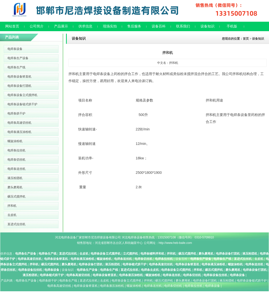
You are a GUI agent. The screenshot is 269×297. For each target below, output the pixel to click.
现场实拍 (110, 26)
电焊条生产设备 (17, 58)
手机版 (232, 26)
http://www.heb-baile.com (175, 243)
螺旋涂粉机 (14, 141)
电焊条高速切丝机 (19, 122)
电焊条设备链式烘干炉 (22, 104)
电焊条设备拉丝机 (30, 270)
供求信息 (85, 26)
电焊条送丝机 (16, 169)
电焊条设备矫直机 (19, 76)
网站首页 (12, 26)
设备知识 (207, 26)
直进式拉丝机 (16, 224)
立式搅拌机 (130, 253)
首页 (246, 38)
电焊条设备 (14, 49)
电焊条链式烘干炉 (134, 264)
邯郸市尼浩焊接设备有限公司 (101, 237)
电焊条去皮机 (150, 270)
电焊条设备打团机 (19, 86)
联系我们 (183, 26)
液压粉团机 (14, 178)
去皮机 (11, 215)
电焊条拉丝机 (16, 150)
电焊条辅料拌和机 (152, 253)
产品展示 (61, 26)
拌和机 (11, 205)
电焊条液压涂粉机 (19, 132)
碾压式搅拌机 (16, 196)
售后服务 (134, 26)
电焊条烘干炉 (16, 113)
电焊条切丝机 (16, 159)
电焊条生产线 (16, 67)
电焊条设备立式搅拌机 (22, 95)
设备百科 (159, 26)
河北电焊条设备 (65, 237)
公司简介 (37, 26)
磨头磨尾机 (14, 187)
